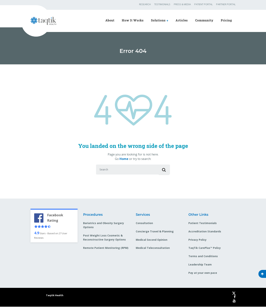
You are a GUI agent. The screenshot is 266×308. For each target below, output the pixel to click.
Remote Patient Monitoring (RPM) (105, 249)
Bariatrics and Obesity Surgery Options (103, 226)
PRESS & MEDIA (182, 4)
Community (204, 20)
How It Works (133, 20)
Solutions (158, 20)
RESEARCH (145, 4)
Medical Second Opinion (151, 241)
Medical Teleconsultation (153, 249)
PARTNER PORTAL (226, 4)
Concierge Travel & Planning (155, 232)
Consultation (144, 224)
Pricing (226, 20)
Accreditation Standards (204, 232)
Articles (181, 20)
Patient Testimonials (202, 224)
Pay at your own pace (202, 274)
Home (124, 159)
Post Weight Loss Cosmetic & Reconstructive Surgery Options (104, 239)
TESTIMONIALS (162, 4)
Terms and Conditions (203, 257)
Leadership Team (200, 266)
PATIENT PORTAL (203, 4)
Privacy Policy (197, 241)
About (109, 20)
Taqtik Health (54, 296)
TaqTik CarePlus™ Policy (204, 249)
